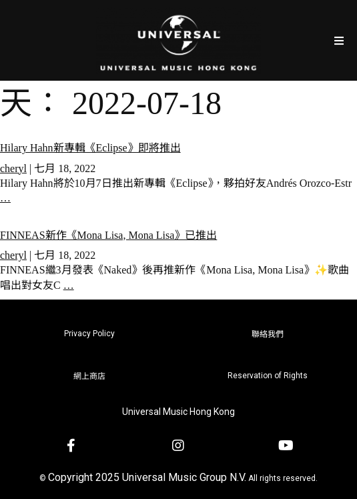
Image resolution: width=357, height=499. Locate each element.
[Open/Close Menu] (338, 40)
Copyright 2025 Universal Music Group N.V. (147, 477)
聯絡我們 (268, 334)
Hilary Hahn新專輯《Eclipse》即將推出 (90, 147)
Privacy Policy (89, 333)
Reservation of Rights (268, 375)
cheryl (13, 168)
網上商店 (89, 376)
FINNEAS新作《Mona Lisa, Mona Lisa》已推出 (108, 235)
